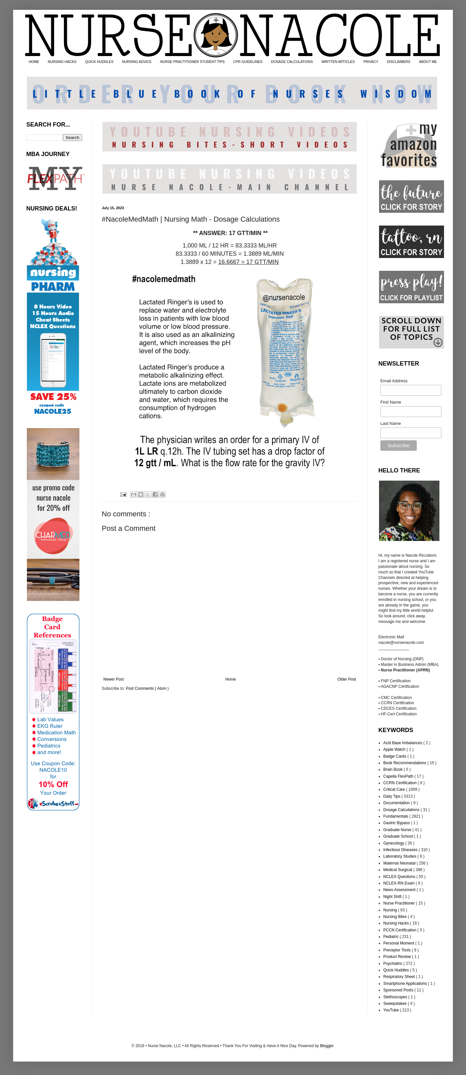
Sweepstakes (395, 1003)
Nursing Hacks (396, 923)
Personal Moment (399, 943)
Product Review (397, 956)
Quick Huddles (396, 970)
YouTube (391, 1010)
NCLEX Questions (399, 876)
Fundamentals (396, 816)
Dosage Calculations (401, 809)
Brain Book (393, 769)
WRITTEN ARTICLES (338, 62)
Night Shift (393, 896)
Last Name (390, 423)
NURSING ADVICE (137, 62)
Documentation (397, 803)
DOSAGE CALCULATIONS (292, 62)
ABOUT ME (428, 62)
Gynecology (394, 843)
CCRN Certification (400, 783)
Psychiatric (393, 963)
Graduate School (398, 836)
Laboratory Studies (400, 856)
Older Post (346, 679)
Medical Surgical (398, 869)
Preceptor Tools (397, 950)
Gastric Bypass (397, 823)
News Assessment (399, 889)
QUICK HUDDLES (99, 62)
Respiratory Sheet (399, 976)
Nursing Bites (395, 916)
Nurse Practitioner (399, 903)
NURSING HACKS (62, 62)
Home (230, 679)
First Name (390, 402)
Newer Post (113, 679)
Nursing (390, 910)
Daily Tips (392, 796)
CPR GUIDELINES (248, 62)
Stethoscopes (395, 997)
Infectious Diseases (400, 849)
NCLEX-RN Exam (399, 883)
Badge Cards (395, 756)
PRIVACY (370, 62)
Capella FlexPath (398, 776)
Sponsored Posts (398, 990)
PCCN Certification (400, 930)
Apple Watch (395, 749)
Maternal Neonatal (399, 863)
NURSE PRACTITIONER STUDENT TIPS (192, 62)
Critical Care (394, 789)
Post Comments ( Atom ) (147, 688)
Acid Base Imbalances (403, 743)
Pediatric (391, 936)
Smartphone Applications (405, 983)
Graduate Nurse (398, 829)
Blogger (326, 1046)
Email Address (394, 380)
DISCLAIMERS (398, 62)
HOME (34, 62)
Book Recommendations (405, 763)
